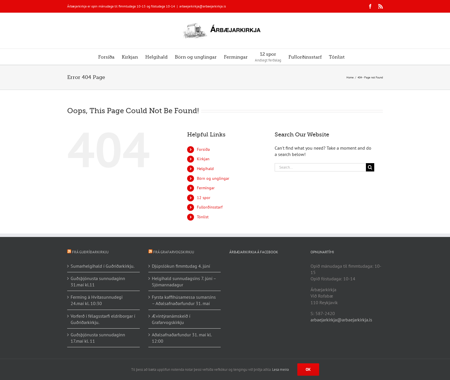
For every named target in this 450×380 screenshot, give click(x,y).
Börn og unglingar (213, 178)
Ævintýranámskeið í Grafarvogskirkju (171, 319)
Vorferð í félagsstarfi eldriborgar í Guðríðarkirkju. (103, 319)
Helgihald (205, 168)
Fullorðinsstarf (209, 207)
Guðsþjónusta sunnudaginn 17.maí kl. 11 (98, 338)
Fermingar (206, 187)
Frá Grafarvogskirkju (173, 252)
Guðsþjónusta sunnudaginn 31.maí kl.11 (98, 281)
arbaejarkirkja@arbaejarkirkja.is (202, 6)
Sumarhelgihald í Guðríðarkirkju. (102, 266)
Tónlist (203, 216)
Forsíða (203, 149)
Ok (308, 369)
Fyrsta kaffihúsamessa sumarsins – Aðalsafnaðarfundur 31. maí (184, 300)
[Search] (370, 167)
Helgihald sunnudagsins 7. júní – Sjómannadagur (184, 281)
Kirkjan (203, 158)
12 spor (203, 197)
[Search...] (320, 167)
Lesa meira (280, 369)
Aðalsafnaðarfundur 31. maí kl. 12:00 (182, 338)
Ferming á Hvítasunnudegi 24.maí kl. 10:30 (97, 300)
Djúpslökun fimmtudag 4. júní (181, 266)
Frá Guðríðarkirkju (90, 252)
